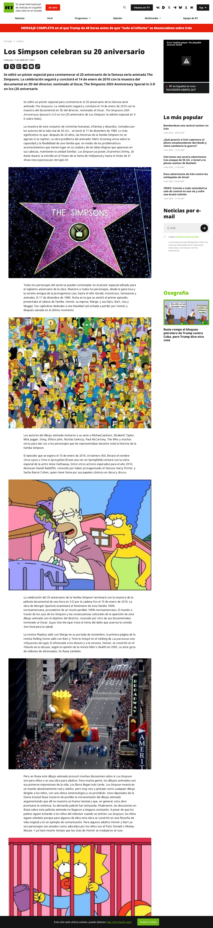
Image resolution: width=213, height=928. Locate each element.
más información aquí (119, 922)
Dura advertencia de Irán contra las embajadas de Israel (186, 175)
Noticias (20, 18)
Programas (83, 18)
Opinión (117, 18)
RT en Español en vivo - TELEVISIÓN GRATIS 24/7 (181, 88)
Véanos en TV (142, 7)
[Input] (186, 228)
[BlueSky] (180, 7)
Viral (49, 18)
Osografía (176, 293)
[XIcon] (169, 7)
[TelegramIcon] (174, 7)
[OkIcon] (186, 7)
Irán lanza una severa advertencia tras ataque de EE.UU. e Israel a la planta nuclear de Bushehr (185, 160)
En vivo (53, 7)
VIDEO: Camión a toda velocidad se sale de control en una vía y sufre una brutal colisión (185, 191)
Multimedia (153, 18)
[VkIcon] (157, 7)
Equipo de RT (190, 18)
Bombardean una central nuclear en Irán (186, 127)
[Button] (124, 7)
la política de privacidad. (187, 236)
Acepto (184, 236)
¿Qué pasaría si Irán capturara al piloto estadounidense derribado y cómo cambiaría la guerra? (185, 143)
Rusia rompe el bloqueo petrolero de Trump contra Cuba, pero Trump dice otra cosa (184, 334)
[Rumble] (163, 7)
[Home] (9, 8)
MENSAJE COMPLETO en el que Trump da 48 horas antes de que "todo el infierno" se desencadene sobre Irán (106, 28)
